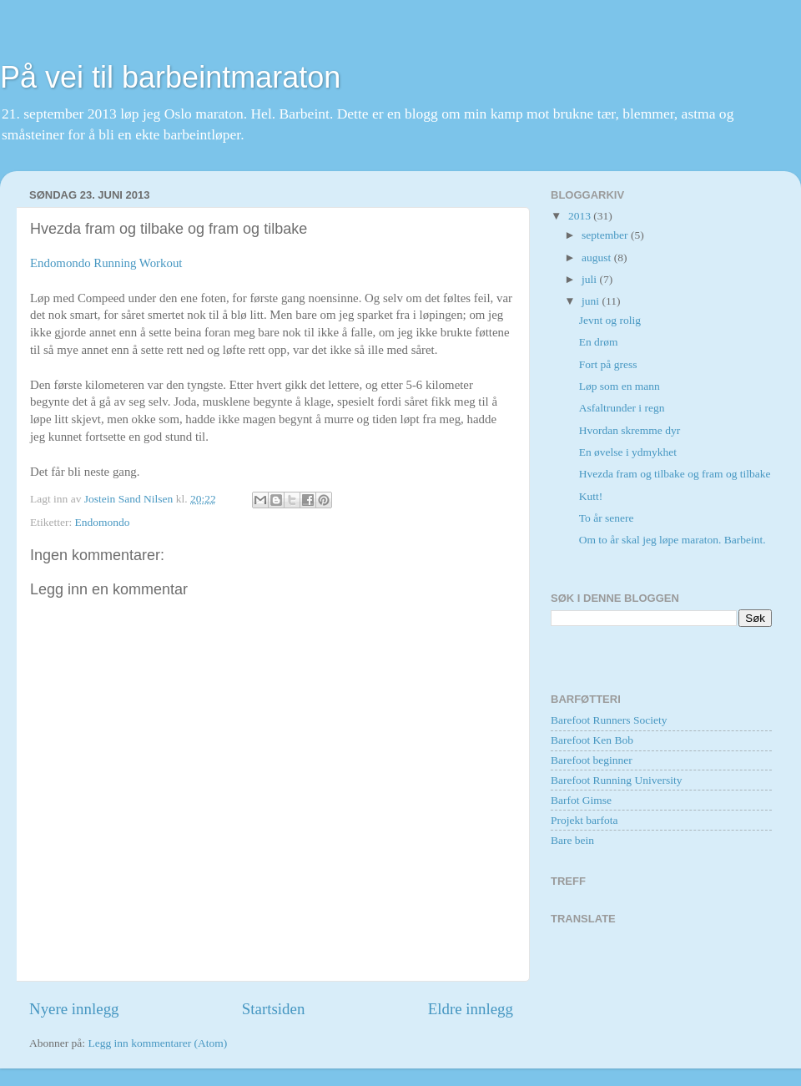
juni (592, 301)
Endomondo (102, 522)
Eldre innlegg (470, 1009)
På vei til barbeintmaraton (170, 77)
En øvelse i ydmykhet (628, 452)
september (606, 235)
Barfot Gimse (581, 800)
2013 (580, 216)
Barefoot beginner (591, 760)
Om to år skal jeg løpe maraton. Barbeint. (672, 539)
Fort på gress (608, 364)
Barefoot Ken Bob (592, 740)
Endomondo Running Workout (106, 263)
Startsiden (273, 1009)
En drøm (598, 342)
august (598, 257)
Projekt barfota (584, 820)
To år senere (606, 518)
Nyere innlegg (74, 1009)
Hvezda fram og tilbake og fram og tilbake (675, 473)
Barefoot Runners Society (609, 720)
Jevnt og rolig (610, 320)
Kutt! (591, 496)
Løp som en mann (619, 386)
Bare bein (572, 840)
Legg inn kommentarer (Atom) (157, 1043)
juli (590, 279)
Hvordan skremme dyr (629, 430)
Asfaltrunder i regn (622, 408)
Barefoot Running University (616, 780)
